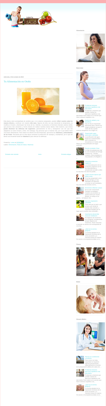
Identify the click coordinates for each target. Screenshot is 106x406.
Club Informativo (32, 161)
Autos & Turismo (46, 163)
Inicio (39, 154)
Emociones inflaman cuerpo (93, 188)
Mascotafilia (61, 163)
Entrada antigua (66, 154)
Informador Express (23, 161)
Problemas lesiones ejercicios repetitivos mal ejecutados (92, 107)
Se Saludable (20, 165)
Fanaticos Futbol (54, 163)
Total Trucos (25, 163)
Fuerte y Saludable (17, 163)
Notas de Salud (22, 144)
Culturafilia (41, 165)
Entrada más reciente (11, 154)
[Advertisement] (20, 51)
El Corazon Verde (34, 165)
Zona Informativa (8, 161)
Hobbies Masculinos (55, 161)
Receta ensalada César (92, 148)
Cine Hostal (31, 163)
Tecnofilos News (64, 161)
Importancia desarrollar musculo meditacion (92, 215)
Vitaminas (30, 144)
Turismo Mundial (13, 165)
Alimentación (12, 144)
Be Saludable (15, 161)
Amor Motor (47, 165)
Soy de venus (10, 163)
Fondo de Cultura (40, 161)
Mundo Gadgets (38, 163)
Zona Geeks (47, 161)
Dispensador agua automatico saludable (91, 134)
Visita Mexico (27, 165)
